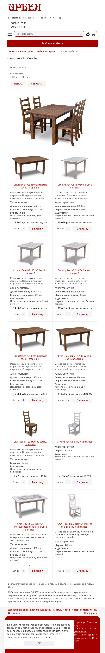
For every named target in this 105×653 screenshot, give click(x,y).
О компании (15, 613)
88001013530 (18, 23)
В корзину (38, 228)
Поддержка (90, 613)
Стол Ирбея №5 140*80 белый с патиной (30, 272)
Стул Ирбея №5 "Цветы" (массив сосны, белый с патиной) (74, 525)
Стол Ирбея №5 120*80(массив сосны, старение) (74, 357)
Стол (14, 77)
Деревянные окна (18, 609)
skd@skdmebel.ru (78, 631)
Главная (11, 51)
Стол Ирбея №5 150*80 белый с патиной (75, 186)
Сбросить (36, 84)
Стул (24, 77)
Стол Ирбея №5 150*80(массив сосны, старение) (30, 186)
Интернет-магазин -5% (84, 609)
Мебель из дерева (45, 51)
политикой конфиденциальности (25, 637)
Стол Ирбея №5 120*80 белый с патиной (75, 272)
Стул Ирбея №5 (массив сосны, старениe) (30, 443)
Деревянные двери (41, 609)
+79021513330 (17, 27)
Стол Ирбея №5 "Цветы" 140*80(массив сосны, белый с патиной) (30, 526)
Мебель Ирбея (25, 51)
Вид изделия (16, 73)
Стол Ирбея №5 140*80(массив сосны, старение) (30, 357)
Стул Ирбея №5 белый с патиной (75, 441)
